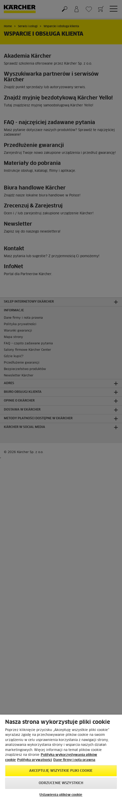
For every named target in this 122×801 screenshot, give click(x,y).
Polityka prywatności (34, 760)
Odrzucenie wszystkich (61, 783)
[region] (61, 758)
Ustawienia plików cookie (60, 795)
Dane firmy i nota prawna (74, 760)
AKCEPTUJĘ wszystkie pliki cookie (61, 771)
